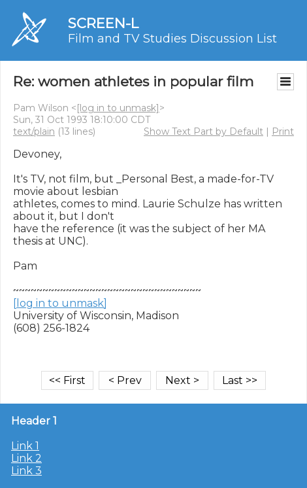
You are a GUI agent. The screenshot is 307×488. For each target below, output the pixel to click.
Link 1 (25, 446)
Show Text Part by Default (203, 131)
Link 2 (26, 458)
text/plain (34, 131)
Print (283, 131)
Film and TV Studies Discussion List (172, 38)
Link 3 (26, 470)
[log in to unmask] (117, 108)
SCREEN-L (103, 23)
